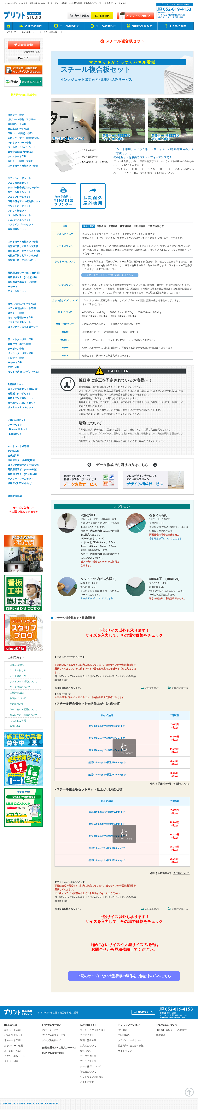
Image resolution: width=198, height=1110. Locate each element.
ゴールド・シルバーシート (22, 147)
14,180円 (174, 750)
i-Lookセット (15, 434)
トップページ (10, 32)
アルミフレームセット (19, 196)
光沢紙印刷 (13, 451)
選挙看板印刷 (15, 489)
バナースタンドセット (20, 413)
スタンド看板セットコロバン (23, 389)
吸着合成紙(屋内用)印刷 (20, 152)
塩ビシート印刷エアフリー (22, 119)
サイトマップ (125, 1050)
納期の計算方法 (180, 688)
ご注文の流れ (152, 688)
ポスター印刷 (15, 440)
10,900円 (174, 738)
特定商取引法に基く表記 (130, 1045)
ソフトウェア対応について (24, 681)
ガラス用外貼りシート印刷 (22, 308)
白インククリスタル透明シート (24, 327)
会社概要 (122, 1030)
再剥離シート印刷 (17, 124)
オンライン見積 (23, 522)
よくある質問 (87, 1082)
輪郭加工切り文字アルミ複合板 (24, 251)
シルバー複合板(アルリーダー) (23, 187)
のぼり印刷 (13, 367)
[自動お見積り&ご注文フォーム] (59, 1047)
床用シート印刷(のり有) (20, 133)
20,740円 (174, 763)
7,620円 (174, 726)
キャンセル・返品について (24, 709)
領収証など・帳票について (24, 715)
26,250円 (174, 775)
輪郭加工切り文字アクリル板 (23, 255)
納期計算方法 (17, 692)
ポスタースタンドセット (20, 407)
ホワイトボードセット (19, 206)
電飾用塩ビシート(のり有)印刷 (23, 272)
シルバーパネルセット (19, 220)
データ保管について (20, 687)
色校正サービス (50, 1030)
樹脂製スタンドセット (19, 393)
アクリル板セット (17, 210)
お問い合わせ (17, 726)
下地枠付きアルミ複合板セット (24, 201)
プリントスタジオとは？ (93, 1030)
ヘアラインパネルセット (20, 224)
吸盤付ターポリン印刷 (19, 344)
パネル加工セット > (29, 32)
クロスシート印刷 (17, 156)
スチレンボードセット (19, 178)
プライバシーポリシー (129, 1040)
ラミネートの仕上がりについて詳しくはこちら (108, 275)
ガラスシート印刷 (17, 297)
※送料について (181, 783)
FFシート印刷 (15, 362)
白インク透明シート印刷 (20, 317)
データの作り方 (18, 670)
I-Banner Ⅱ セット (18, 429)
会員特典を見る (32, 51)
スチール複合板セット (19, 192)
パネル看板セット (17, 172)
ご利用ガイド (16, 657)
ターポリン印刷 (16, 348)
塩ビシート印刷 (16, 115)
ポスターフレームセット (20, 478)
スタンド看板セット (19, 378)
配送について (17, 704)
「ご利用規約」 (108, 413)
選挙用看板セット (17, 229)
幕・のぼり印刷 (16, 333)
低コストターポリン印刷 (20, 339)
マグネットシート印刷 (19, 142)
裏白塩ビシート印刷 (18, 128)
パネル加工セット (13, 1035)
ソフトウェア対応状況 (91, 1076)
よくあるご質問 (18, 720)
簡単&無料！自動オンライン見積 (123, 646)
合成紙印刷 (13, 455)
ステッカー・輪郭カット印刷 (23, 165)
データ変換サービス (52, 1040)
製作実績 (160, 1035)
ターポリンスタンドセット (22, 402)
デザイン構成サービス (53, 1035)
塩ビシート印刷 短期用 (20, 161)
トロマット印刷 (16, 358)
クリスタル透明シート (19, 322)
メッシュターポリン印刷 (20, 353)
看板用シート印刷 (17, 108)
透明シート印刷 (16, 313)
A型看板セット (15, 384)
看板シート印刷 (12, 1030)
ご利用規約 (124, 1035)
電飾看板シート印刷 (19, 266)
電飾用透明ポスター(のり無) (22, 282)
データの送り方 (18, 676)
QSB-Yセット (15, 424)
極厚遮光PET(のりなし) (20, 483)
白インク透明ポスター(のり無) (23, 465)
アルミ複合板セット (18, 183)
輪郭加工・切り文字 (19, 235)
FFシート (13, 286)
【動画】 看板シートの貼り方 (171, 1030)
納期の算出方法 (88, 1040)
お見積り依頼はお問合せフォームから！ (123, 962)
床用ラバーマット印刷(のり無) (23, 138)
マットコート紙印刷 (18, 446)
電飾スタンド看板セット (20, 398)
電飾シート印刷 (12, 1040)
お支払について (18, 698)
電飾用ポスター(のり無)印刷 (22, 277)
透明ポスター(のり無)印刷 (21, 460)
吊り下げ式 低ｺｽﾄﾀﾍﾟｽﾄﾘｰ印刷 (23, 371)
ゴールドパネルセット (19, 215)
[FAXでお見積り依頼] (53, 1052)
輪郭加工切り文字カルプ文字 (23, 246)
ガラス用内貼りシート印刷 (22, 303)
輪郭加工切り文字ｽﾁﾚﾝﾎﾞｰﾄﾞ (22, 260)
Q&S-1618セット (17, 420)
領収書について (88, 1071)
